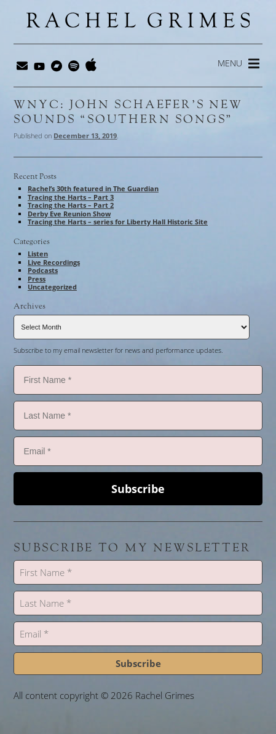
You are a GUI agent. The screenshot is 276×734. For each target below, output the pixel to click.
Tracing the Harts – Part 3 (71, 197)
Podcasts (43, 270)
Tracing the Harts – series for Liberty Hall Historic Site (118, 221)
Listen (38, 253)
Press (36, 278)
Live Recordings (54, 262)
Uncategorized (52, 286)
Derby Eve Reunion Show (69, 213)
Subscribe (138, 488)
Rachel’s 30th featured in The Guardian (93, 188)
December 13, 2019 (85, 135)
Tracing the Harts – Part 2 (71, 205)
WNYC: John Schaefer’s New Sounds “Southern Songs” (128, 112)
